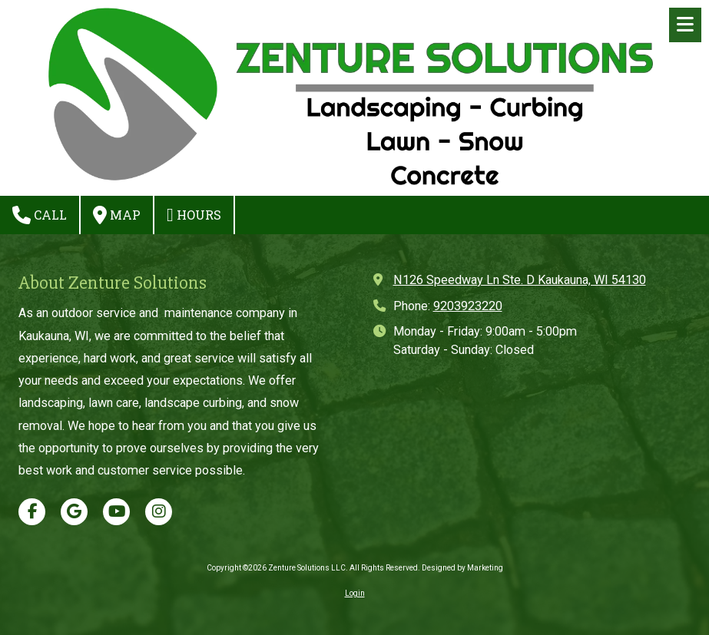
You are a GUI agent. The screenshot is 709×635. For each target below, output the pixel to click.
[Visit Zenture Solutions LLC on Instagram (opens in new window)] (158, 511)
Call (39, 215)
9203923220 (467, 306)
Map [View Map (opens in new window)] (117, 215)
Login (355, 593)
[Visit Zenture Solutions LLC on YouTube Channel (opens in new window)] (116, 511)
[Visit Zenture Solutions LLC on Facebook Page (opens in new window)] (31, 511)
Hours (194, 215)
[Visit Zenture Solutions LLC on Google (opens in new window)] (74, 511)
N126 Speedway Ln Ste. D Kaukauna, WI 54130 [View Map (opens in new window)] (519, 280)
